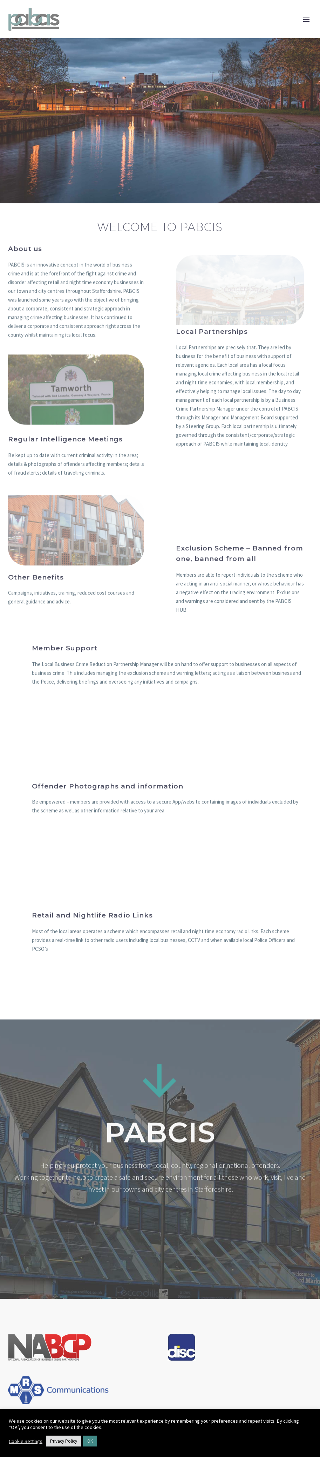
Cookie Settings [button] (25, 1441)
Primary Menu (306, 20)
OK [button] (90, 1441)
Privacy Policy (63, 1441)
